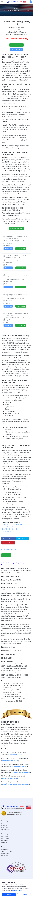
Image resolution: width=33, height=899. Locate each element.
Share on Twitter (22, 538)
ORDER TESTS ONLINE (16, 45)
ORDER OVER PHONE (16, 49)
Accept (9, 895)
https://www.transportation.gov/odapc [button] (15, 784)
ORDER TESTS (6, 555)
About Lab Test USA (6, 829)
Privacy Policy (17, 890)
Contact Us (4, 842)
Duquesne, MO (7, 531)
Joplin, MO (5, 525)
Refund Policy (4, 855)
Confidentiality (5, 853)
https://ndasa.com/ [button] (16, 755)
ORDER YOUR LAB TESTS (16, 228)
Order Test (8, 248)
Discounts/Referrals (6, 838)
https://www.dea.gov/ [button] (9, 778)
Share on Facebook (8, 538)
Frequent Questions (6, 836)
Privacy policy (4, 849)
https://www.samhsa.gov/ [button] (21, 772)
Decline (24, 895)
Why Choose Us (5, 827)
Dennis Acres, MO (8, 527)
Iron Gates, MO (17, 525)
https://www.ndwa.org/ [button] (10, 761)
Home (16, 8)
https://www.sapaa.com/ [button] (18, 767)
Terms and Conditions (6, 851)
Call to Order (21, 248)
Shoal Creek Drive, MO (9, 529)
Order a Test (4, 825)
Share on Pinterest (8, 543)
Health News (4, 840)
